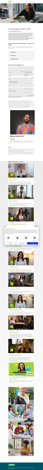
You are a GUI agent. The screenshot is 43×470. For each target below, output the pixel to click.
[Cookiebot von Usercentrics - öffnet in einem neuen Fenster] (34, 226)
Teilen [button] (10, 143)
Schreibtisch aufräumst (28, 72)
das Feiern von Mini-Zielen (14, 81)
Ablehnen (10, 243)
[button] (30, 1)
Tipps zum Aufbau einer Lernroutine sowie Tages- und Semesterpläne (21, 96)
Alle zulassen (32, 243)
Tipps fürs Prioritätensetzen (12, 90)
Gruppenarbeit (26, 75)
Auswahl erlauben (21, 243)
